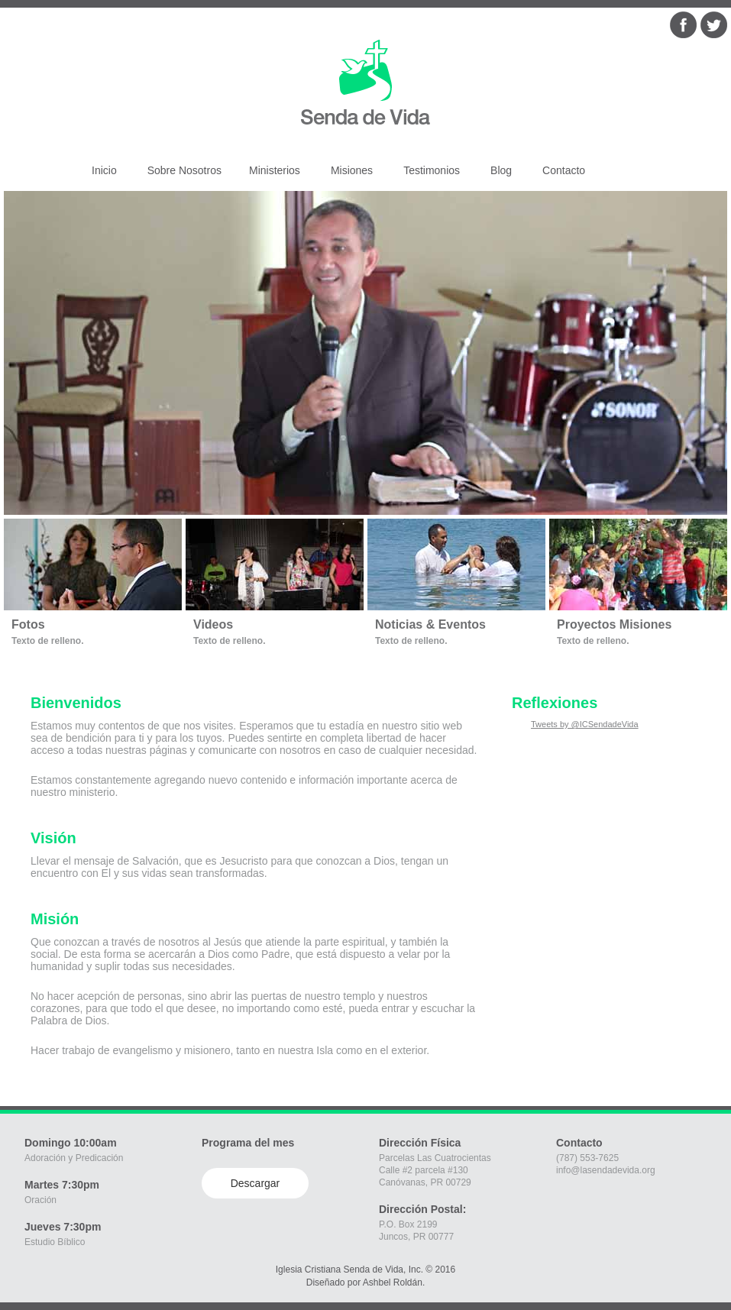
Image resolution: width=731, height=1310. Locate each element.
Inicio (104, 170)
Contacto (563, 170)
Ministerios (274, 170)
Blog (501, 170)
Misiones (352, 170)
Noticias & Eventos (430, 624)
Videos (213, 624)
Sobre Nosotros (184, 170)
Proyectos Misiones (614, 624)
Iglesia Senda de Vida (364, 74)
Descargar (255, 1183)
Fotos (28, 624)
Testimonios (431, 170)
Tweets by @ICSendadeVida (585, 724)
